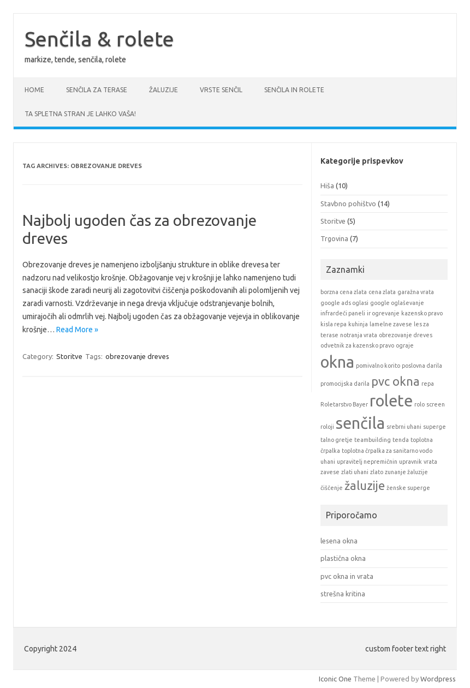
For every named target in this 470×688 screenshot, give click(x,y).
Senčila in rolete (294, 89)
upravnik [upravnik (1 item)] (410, 461)
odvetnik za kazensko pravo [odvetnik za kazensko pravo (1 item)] (357, 345)
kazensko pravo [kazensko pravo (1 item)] (422, 313)
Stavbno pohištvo (348, 203)
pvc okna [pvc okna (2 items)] (395, 381)
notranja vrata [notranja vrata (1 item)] (358, 335)
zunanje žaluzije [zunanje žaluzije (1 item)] (406, 472)
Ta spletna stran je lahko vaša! (80, 113)
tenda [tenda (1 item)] (400, 439)
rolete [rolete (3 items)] (391, 401)
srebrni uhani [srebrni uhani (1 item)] (403, 426)
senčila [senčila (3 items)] (360, 423)
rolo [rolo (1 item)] (419, 404)
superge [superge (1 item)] (434, 426)
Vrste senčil (221, 89)
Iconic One (335, 679)
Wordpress (438, 679)
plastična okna (343, 558)
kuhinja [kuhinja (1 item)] (358, 324)
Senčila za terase (96, 89)
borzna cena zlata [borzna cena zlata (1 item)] (343, 292)
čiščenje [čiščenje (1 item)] (331, 487)
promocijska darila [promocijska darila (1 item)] (345, 383)
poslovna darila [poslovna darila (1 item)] (422, 365)
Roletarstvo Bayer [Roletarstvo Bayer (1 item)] (344, 404)
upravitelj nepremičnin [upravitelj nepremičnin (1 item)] (367, 461)
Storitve (69, 356)
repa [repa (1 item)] (427, 383)
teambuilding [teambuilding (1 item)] (372, 439)
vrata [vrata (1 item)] (430, 461)
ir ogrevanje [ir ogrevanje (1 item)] (383, 313)
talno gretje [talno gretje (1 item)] (336, 439)
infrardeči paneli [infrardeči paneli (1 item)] (342, 313)
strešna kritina (342, 593)
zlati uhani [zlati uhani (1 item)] (354, 472)
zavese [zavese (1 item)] (330, 472)
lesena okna (339, 541)
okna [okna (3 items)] (337, 362)
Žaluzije (163, 89)
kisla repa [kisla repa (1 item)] (333, 324)
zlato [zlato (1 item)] (376, 472)
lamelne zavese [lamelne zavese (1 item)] (391, 324)
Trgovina (334, 238)
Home (34, 89)
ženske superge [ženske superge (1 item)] (408, 487)
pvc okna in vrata (346, 576)
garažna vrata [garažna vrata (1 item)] (415, 292)
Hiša (327, 185)
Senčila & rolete (99, 38)
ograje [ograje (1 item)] (405, 345)
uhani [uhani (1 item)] (327, 461)
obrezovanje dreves (137, 356)
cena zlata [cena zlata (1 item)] (382, 292)
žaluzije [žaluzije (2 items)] (364, 485)
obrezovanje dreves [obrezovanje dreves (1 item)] (405, 335)
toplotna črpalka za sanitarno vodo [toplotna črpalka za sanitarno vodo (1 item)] (387, 450)
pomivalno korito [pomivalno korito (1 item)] (378, 365)
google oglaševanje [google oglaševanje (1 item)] (397, 303)
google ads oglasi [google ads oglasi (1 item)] (344, 303)
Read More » (77, 329)
